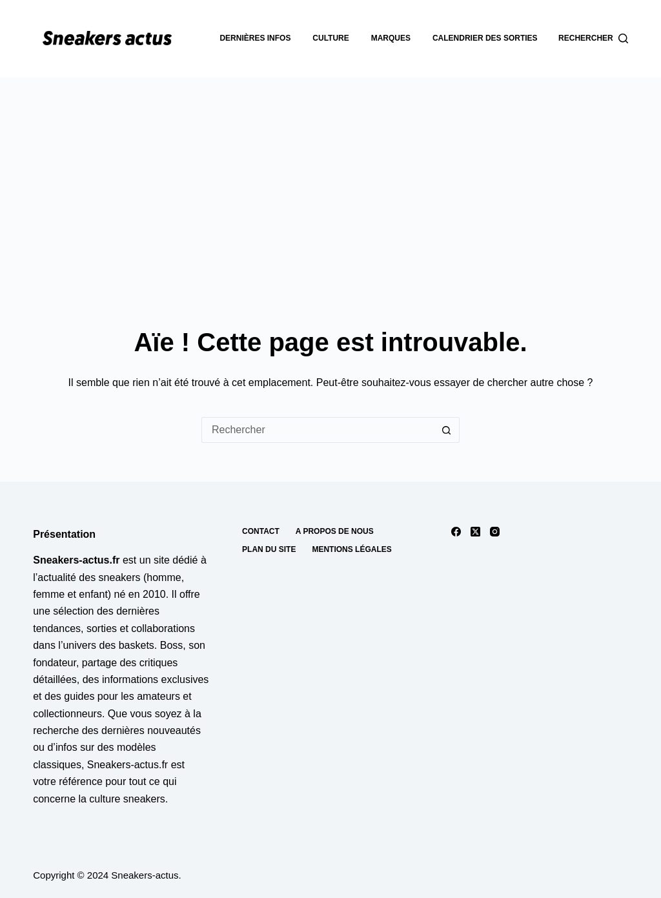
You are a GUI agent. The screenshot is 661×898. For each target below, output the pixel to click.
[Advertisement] (330, 174)
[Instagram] (495, 531)
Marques (391, 38)
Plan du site (269, 549)
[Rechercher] (593, 38)
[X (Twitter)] (475, 531)
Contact (261, 531)
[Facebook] (456, 531)
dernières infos (254, 38)
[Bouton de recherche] (447, 430)
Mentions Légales (351, 549)
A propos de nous (335, 531)
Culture (330, 38)
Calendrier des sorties (485, 38)
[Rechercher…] (317, 430)
